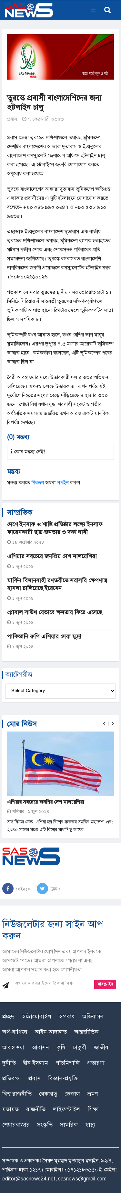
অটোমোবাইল (36, 1016)
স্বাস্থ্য (90, 1124)
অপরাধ (67, 1016)
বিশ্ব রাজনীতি (17, 1093)
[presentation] (104, 723)
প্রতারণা (96, 1062)
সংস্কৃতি (45, 1124)
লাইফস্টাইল (66, 1109)
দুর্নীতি (9, 1062)
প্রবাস (12, 119)
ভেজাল (72, 1093)
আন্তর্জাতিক (86, 1031)
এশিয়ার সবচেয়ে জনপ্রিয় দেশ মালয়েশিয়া (52, 556)
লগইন (63, 483)
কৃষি (61, 1047)
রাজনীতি (35, 1109)
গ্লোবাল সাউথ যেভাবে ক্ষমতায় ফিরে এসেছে (54, 612)
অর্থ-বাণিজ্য (14, 1031)
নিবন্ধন (38, 483)
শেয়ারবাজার (16, 1124)
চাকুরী (79, 1047)
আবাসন (40, 1047)
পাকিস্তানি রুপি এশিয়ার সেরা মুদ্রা (44, 636)
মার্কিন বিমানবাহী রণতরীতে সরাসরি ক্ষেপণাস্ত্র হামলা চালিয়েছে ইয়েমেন (57, 584)
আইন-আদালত (51, 1031)
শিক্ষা (93, 1109)
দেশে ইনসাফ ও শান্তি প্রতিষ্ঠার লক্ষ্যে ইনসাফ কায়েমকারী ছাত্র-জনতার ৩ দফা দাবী (55, 528)
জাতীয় (101, 1047)
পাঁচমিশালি (67, 1062)
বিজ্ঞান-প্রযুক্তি (63, 1078)
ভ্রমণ (92, 1093)
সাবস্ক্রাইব (105, 984)
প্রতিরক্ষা (11, 1078)
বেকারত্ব (48, 1093)
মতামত (10, 1109)
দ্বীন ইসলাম (35, 1062)
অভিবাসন (93, 1016)
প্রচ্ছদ (8, 1016)
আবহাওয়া (13, 1047)
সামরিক (69, 1124)
